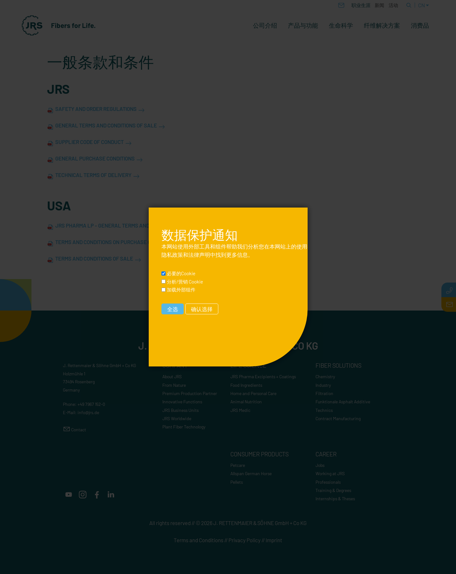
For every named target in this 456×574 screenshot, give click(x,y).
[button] (68, 494)
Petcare (237, 465)
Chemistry (325, 376)
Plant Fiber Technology (184, 426)
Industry (323, 385)
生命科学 (341, 25)
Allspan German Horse (251, 473)
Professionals (328, 482)
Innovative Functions (182, 401)
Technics (324, 410)
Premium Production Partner (189, 393)
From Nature (174, 385)
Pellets (236, 482)
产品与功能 (303, 25)
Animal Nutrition (246, 401)
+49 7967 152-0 (91, 404)
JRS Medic (240, 410)
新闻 (379, 5)
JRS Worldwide (176, 418)
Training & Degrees (333, 490)
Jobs (320, 465)
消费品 (420, 25)
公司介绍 (265, 25)
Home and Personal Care (253, 393)
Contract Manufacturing (338, 418)
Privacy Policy (244, 540)
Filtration (324, 393)
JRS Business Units (180, 410)
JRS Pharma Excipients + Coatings (263, 376)
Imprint (274, 540)
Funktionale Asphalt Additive (343, 401)
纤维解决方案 (382, 25)
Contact (78, 429)
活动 (393, 5)
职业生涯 (361, 5)
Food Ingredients (246, 385)
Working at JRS (330, 473)
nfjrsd (88, 412)
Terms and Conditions (198, 540)
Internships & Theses (335, 498)
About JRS (172, 376)
